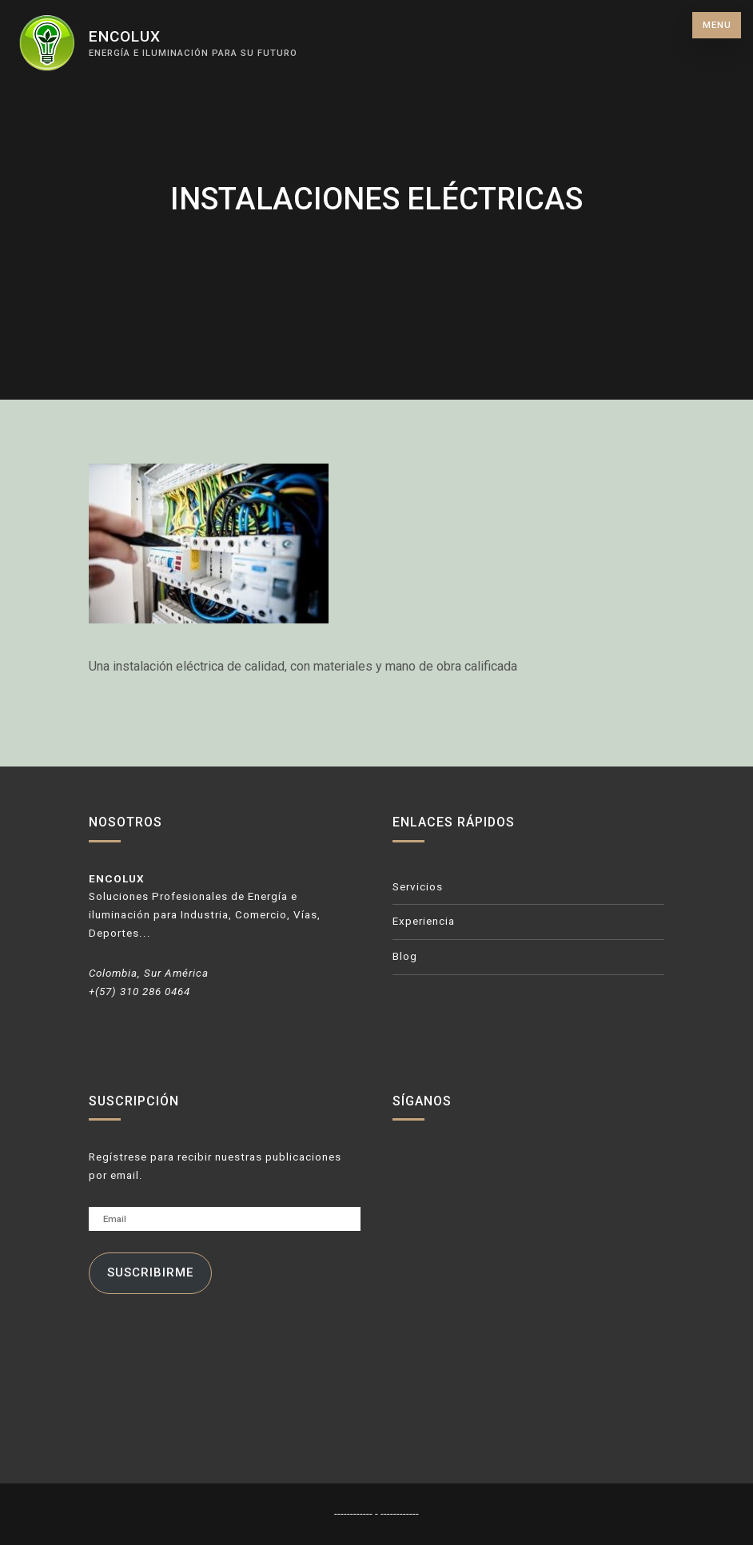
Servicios (417, 887)
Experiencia (423, 921)
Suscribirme (150, 1272)
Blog (404, 956)
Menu (717, 25)
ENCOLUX (125, 36)
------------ (354, 1513)
